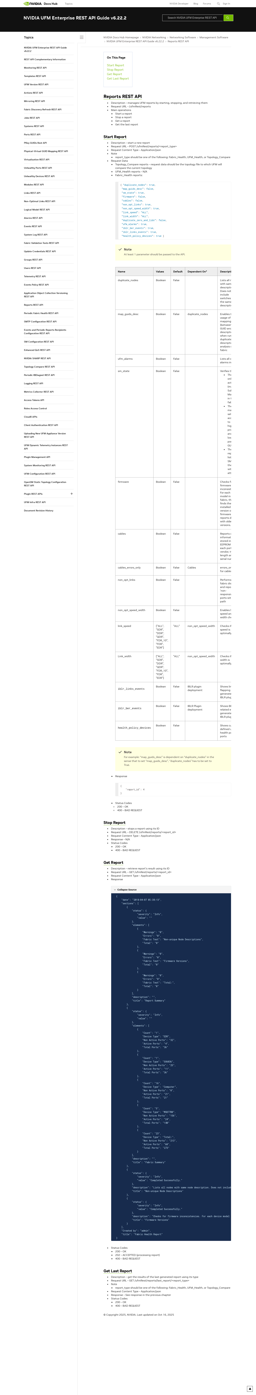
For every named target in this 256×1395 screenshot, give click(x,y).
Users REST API (32, 268)
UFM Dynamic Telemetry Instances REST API (46, 447)
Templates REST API (35, 76)
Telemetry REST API (35, 276)
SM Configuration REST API (39, 341)
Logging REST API (33, 383)
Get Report (114, 74)
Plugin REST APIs (33, 493)
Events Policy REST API (36, 284)
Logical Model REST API (37, 209)
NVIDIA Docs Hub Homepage (121, 37)
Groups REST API (33, 259)
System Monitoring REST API (39, 465)
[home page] (33, 3)
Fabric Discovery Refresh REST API (42, 109)
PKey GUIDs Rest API (35, 142)
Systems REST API (34, 126)
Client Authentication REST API (41, 425)
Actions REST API (33, 92)
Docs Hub (50, 4)
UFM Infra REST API (35, 502)
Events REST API (33, 226)
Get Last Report (118, 78)
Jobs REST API (32, 117)
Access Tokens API (34, 400)
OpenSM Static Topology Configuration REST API (45, 484)
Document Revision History (38, 510)
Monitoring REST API (35, 67)
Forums (207, 3)
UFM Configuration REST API (39, 473)
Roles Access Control (35, 408)
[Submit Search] (228, 18)
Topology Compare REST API (39, 366)
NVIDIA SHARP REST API (37, 358)
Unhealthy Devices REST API (39, 176)
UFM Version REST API (36, 84)
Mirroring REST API (34, 101)
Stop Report (115, 70)
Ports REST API (32, 134)
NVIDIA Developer (179, 3)
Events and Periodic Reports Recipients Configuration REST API (45, 331)
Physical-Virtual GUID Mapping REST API (46, 151)
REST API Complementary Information (45, 59)
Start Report (115, 65)
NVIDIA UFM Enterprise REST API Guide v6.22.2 (135, 41)
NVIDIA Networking (154, 37)
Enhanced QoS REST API (37, 350)
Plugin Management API (37, 457)
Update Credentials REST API (40, 251)
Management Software (214, 37)
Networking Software (183, 37)
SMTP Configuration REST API (40, 321)
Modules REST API (34, 184)
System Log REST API (35, 234)
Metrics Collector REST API (39, 391)
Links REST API (32, 192)
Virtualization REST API (36, 159)
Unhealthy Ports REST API (38, 167)
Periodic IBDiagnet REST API (39, 375)
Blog (195, 3)
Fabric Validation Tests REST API (41, 243)
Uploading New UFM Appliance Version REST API (45, 435)
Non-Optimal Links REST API (39, 201)
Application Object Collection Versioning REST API (46, 295)
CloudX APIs (30, 416)
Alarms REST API (33, 217)
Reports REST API (178, 41)
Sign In (226, 3)
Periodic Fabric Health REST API (41, 313)
